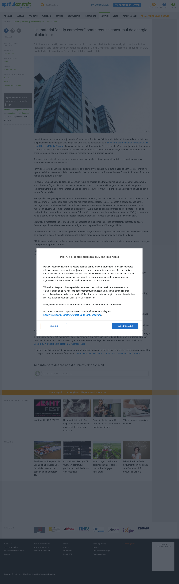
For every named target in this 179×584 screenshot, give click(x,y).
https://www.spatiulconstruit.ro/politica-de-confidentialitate (72, 315)
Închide (54, 326)
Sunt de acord (125, 326)
